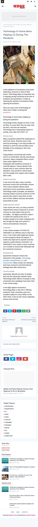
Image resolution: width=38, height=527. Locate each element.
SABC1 (7, 414)
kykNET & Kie (8, 436)
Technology (10, 24)
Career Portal (5, 450)
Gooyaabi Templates (30, 515)
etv (6, 430)
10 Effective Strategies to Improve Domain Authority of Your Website (22, 459)
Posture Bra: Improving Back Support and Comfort (22, 504)
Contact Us (25, 512)
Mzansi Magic (9, 406)
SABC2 (7, 417)
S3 (5, 411)
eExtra (7, 427)
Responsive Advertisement (19, 16)
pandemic (6, 112)
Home (4, 24)
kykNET (7, 433)
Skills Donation (6, 447)
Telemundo (8, 422)
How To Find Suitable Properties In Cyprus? (22, 467)
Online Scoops (6, 449)
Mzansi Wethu (9, 409)
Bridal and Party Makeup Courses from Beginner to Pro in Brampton (18, 390)
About (18, 512)
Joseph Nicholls (8, 41)
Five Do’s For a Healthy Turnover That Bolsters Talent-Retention (21, 476)
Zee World (8, 425)
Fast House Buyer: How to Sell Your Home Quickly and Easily (22, 496)
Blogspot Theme (13, 515)
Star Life (7, 419)
